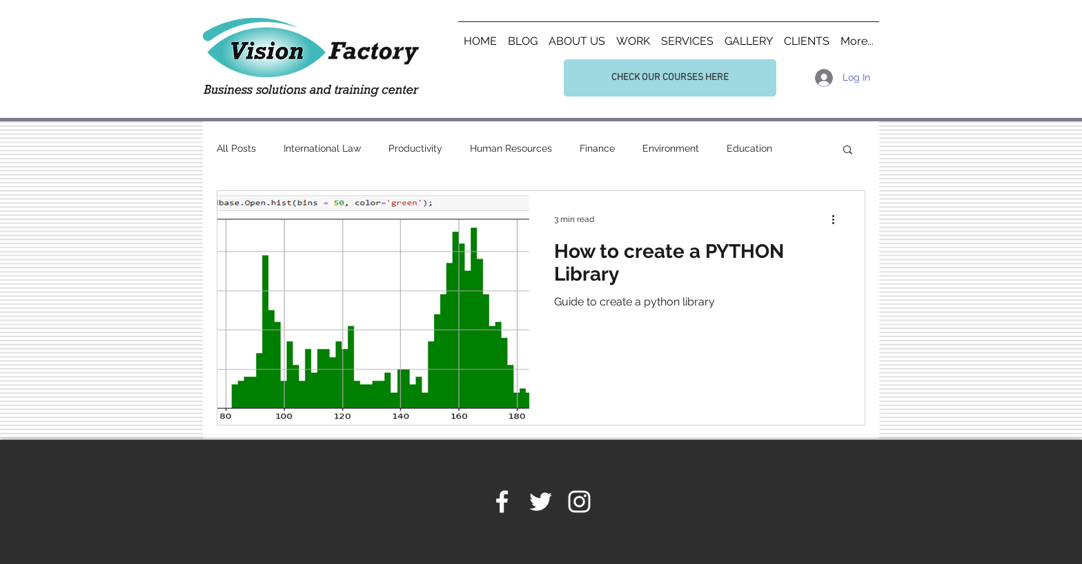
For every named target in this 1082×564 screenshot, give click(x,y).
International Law (322, 148)
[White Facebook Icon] (502, 501)
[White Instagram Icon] (579, 501)
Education (749, 148)
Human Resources (511, 148)
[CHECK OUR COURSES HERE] (670, 78)
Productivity (415, 148)
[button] (847, 150)
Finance (597, 148)
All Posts (236, 148)
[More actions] (837, 219)
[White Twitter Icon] (540, 501)
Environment (670, 148)
